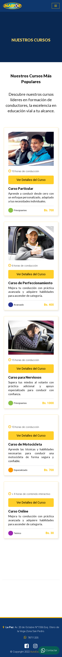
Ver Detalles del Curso (31, 180)
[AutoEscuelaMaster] (12, 5)
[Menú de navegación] (56, 6)
